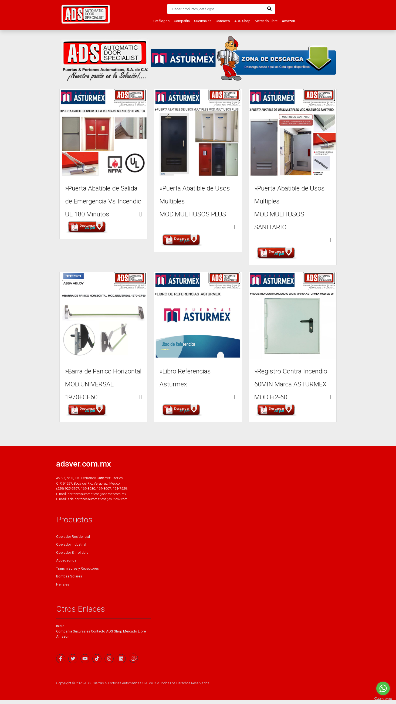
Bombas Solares (69, 576)
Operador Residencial (73, 537)
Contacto (223, 21)
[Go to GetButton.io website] (383, 698)
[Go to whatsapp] (383, 688)
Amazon (288, 21)
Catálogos (161, 21)
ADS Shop (242, 21)
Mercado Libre (266, 21)
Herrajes (62, 584)
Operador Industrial (71, 544)
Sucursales (202, 21)
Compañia (182, 21)
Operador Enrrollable (72, 552)
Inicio (60, 626)
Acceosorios (66, 560)
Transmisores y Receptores (77, 568)
